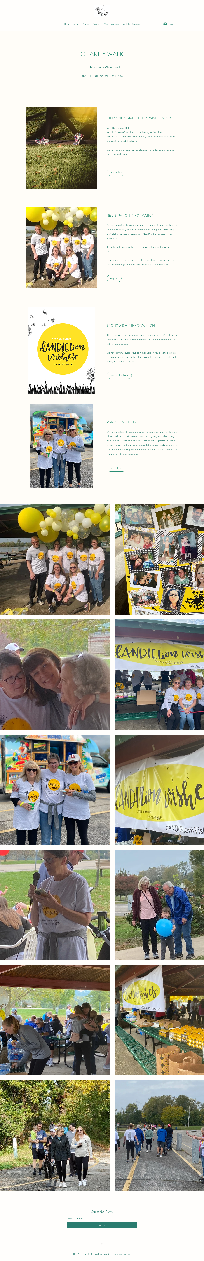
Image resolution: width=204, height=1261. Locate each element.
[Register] (114, 278)
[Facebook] (102, 1243)
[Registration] (116, 172)
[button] (116, 468)
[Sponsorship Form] (119, 375)
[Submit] (102, 1225)
